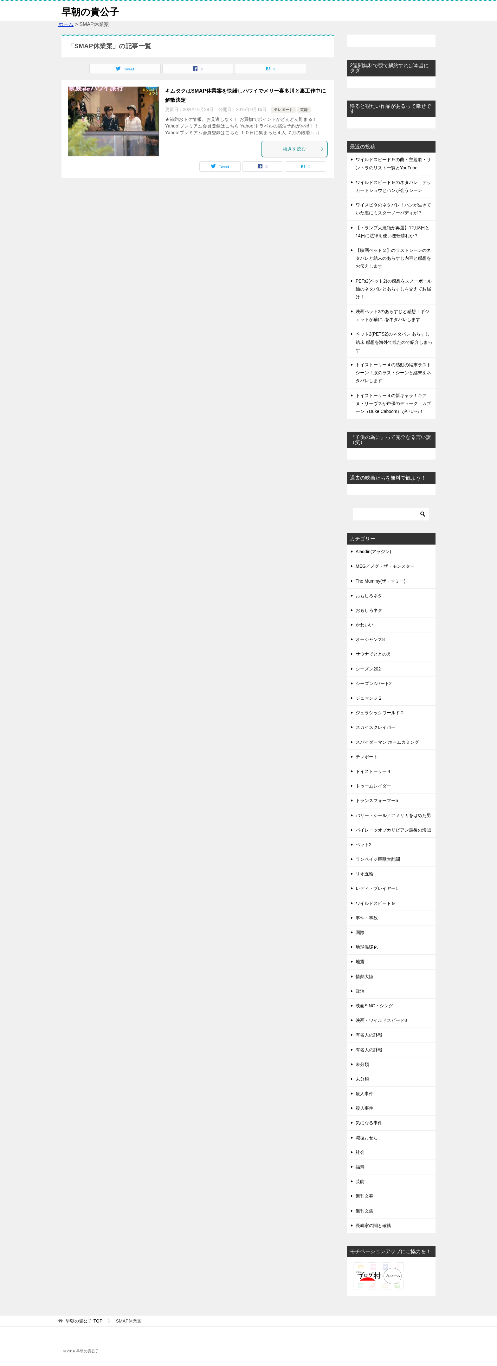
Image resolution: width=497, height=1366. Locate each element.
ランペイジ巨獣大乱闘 (378, 859)
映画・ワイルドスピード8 (381, 1020)
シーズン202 (368, 668)
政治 (360, 990)
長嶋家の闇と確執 (373, 1225)
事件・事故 (367, 917)
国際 (360, 932)
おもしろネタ (369, 595)
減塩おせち (367, 1137)
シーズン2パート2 (374, 683)
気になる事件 (369, 1122)
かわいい (364, 624)
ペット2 (363, 844)
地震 (360, 961)
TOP (84, 1321)
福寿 (360, 1166)
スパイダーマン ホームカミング (387, 741)
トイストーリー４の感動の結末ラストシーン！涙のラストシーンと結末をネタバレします (393, 372)
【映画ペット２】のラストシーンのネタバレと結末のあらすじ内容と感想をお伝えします (393, 258)
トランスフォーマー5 (377, 800)
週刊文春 (364, 1196)
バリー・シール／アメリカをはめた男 (393, 815)
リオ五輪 (364, 873)
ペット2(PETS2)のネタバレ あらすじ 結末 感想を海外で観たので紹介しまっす (394, 341)
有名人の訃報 (369, 1034)
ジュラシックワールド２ (380, 712)
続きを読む (303, 148)
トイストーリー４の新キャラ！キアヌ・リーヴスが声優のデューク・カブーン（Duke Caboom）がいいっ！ (393, 403)
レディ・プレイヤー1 (377, 888)
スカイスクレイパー (376, 727)
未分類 (362, 1064)
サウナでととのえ (373, 654)
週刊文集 (364, 1210)
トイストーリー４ (373, 771)
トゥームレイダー (373, 785)
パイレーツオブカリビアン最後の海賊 (393, 829)
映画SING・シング (374, 1005)
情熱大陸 (364, 976)
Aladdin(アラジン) (373, 551)
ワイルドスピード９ (376, 902)
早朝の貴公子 (90, 11)
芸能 (304, 110)
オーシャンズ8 (370, 639)
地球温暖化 (367, 947)
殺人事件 (364, 1093)
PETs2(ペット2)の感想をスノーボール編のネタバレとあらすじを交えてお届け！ (394, 288)
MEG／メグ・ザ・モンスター (385, 566)
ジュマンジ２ (369, 698)
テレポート (283, 110)
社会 (360, 1151)
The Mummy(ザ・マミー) (380, 580)
